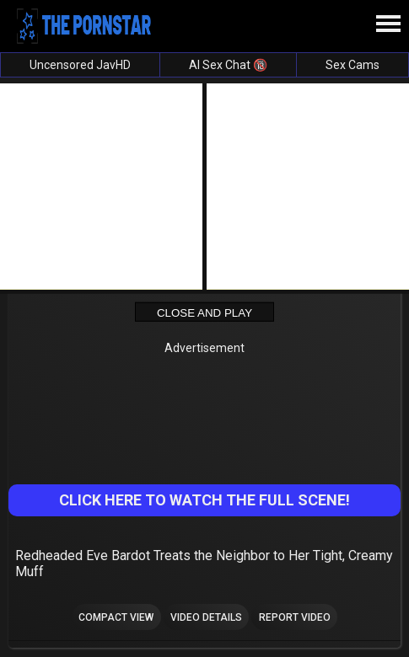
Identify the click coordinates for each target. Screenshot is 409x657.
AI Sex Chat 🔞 (228, 65)
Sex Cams (352, 65)
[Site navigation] (388, 24)
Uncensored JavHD (80, 65)
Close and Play (204, 312)
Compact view (115, 617)
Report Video (295, 617)
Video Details (206, 617)
